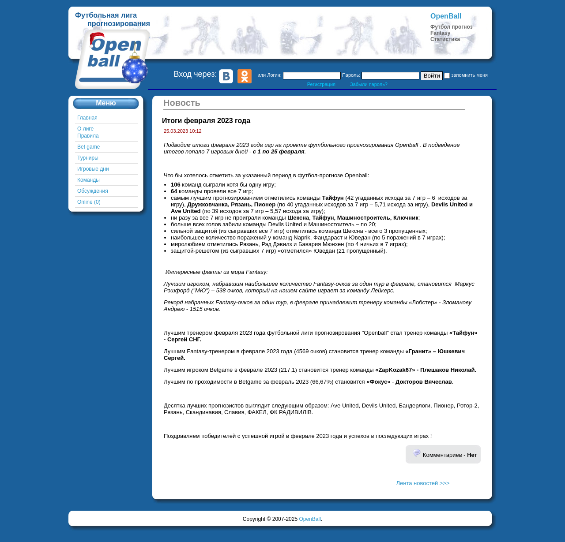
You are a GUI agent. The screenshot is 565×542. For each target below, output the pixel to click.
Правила (88, 136)
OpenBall (309, 519)
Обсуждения (92, 191)
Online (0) (89, 202)
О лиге (85, 129)
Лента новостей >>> (422, 483)
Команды (88, 180)
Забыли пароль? (369, 84)
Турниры (87, 158)
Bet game (88, 147)
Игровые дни (93, 169)
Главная (87, 118)
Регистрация (321, 84)
